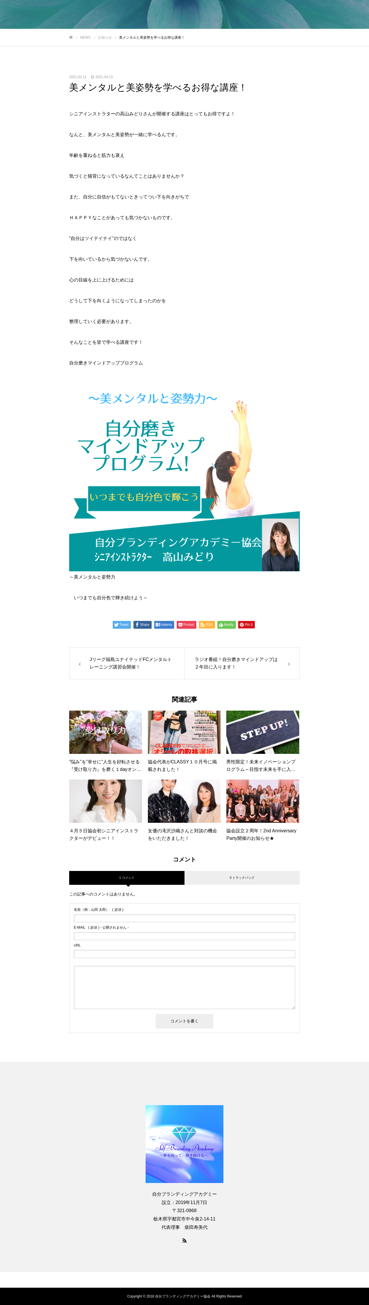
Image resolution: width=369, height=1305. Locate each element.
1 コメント (126, 877)
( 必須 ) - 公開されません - (101, 927)
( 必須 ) (98, 909)
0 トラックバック (242, 877)
